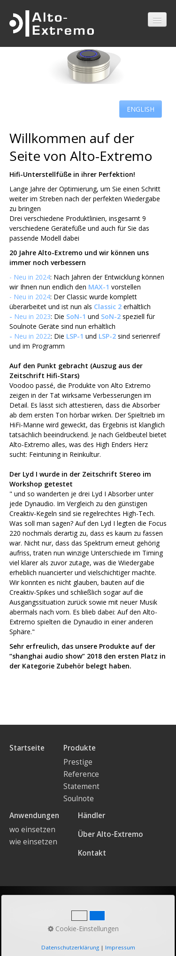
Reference (81, 774)
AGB (146, 910)
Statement (81, 786)
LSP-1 (75, 336)
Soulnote (78, 799)
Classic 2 (108, 306)
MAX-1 (98, 286)
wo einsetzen (32, 830)
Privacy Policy (32, 921)
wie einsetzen (33, 842)
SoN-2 (111, 316)
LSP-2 (107, 336)
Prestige (77, 762)
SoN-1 (76, 316)
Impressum (112, 910)
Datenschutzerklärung (47, 910)
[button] (140, 109)
